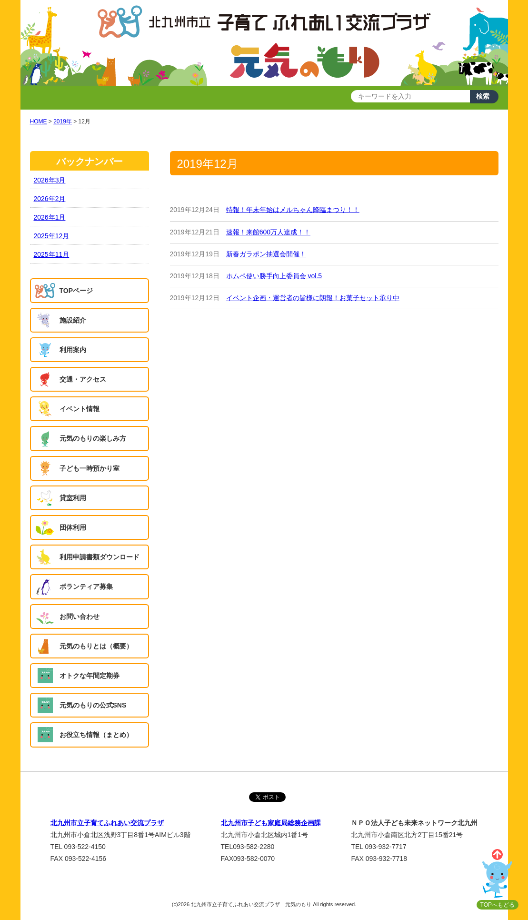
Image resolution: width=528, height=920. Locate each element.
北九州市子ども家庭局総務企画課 (271, 823)
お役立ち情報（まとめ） (96, 734)
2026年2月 (50, 198)
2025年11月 (52, 254)
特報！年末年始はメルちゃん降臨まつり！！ (292, 209)
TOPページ (76, 290)
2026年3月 (50, 180)
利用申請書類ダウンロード (99, 557)
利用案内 (73, 350)
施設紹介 (73, 320)
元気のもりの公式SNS (93, 705)
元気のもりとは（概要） (96, 646)
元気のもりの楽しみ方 (93, 438)
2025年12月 (52, 236)
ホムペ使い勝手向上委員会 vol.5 (274, 276)
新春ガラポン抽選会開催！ (266, 254)
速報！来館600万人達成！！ (268, 232)
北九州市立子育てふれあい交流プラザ (107, 823)
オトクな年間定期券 (90, 675)
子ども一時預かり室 (90, 468)
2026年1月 (50, 217)
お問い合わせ (80, 616)
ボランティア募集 (86, 586)
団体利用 (73, 527)
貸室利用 (73, 498)
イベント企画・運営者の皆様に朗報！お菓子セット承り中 (312, 298)
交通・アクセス (83, 379)
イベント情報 (80, 409)
